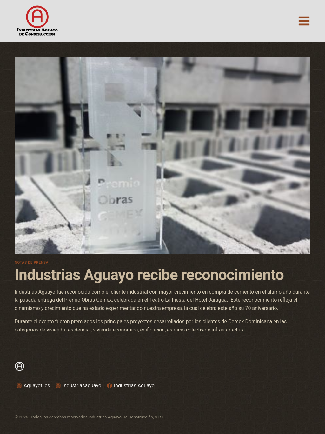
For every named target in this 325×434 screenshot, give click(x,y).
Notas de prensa (32, 262)
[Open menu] (304, 21)
